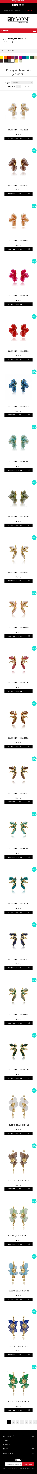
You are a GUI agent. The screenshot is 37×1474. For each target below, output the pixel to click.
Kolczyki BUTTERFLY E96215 (18, 351)
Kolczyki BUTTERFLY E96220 (18, 627)
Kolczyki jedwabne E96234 (18, 1401)
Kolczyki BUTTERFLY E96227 (18, 1014)
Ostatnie (35, 1422)
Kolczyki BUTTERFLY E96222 (18, 738)
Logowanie (17, 10)
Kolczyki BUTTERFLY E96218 (18, 517)
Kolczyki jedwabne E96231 (18, 1236)
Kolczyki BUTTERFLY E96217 (18, 462)
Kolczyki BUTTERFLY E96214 (18, 296)
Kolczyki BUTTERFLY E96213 (18, 240)
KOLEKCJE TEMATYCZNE (16, 39)
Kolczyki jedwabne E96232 (18, 1291)
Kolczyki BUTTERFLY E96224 (18, 849)
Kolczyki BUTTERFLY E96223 (18, 793)
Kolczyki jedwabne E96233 (18, 1346)
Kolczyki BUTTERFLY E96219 (18, 572)
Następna (30, 1422)
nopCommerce (21, 1471)
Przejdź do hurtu (18, 1)
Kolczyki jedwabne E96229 (18, 1125)
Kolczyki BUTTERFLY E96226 (18, 959)
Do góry (3, 39)
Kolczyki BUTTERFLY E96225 (18, 904)
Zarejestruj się (8, 10)
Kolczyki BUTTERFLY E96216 (18, 406)
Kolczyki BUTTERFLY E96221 (18, 683)
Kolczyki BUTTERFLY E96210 (18, 130)
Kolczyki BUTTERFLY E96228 (18, 1070)
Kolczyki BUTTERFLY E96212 (18, 185)
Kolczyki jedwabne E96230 (18, 1180)
